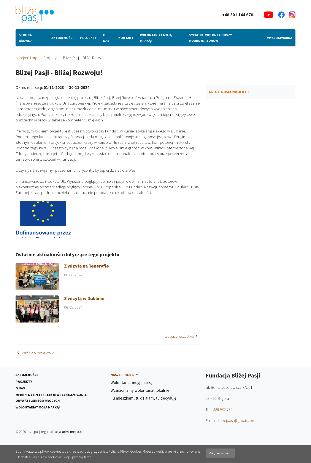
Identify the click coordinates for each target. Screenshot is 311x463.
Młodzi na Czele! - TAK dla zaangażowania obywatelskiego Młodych (51, 398)
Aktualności (62, 37)
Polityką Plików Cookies (124, 451)
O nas (106, 38)
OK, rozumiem (220, 453)
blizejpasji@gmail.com (236, 420)
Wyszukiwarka (279, 37)
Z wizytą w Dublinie (84, 298)
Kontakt (125, 37)
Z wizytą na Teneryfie (86, 266)
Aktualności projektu (229, 92)
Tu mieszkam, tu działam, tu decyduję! (144, 398)
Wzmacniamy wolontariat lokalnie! (141, 390)
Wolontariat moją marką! (156, 38)
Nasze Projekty (124, 375)
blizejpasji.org (26, 57)
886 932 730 (222, 409)
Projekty (88, 37)
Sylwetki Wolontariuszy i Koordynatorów (211, 38)
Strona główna (25, 38)
